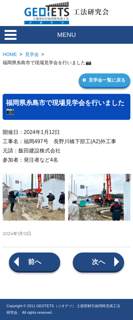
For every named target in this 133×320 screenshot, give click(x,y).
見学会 (32, 54)
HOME (10, 54)
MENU (66, 34)
